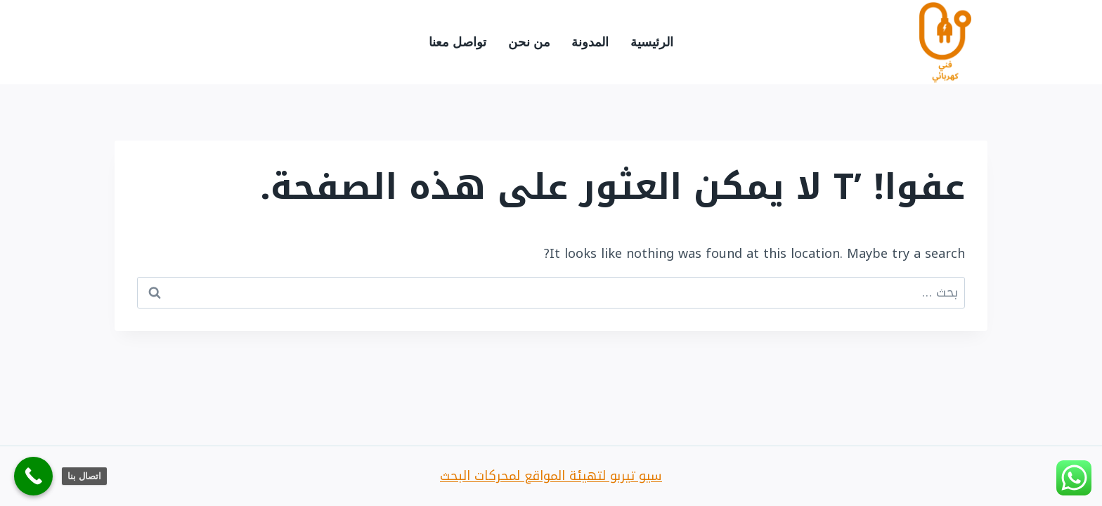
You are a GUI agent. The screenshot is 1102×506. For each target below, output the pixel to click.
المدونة (590, 42)
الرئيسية (651, 42)
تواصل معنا (457, 42)
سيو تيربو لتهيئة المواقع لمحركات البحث (551, 476)
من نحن (529, 42)
